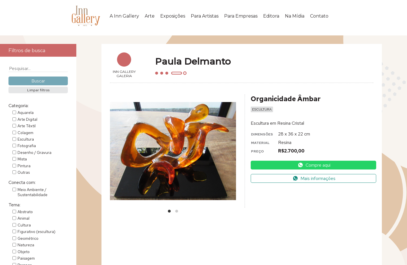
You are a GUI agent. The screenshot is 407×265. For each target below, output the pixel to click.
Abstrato (25, 211)
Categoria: (18, 106)
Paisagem (26, 258)
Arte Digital (27, 119)
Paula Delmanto (193, 61)
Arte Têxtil (27, 125)
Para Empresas (240, 16)
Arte (150, 16)
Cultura (24, 225)
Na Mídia (294, 16)
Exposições (172, 16)
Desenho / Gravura (34, 152)
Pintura (24, 165)
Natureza (26, 244)
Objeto (24, 251)
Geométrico (28, 238)
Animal (23, 218)
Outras (24, 172)
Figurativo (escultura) (36, 231)
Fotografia (27, 145)
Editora (271, 16)
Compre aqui (314, 165)
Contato (319, 16)
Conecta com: (22, 182)
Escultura (26, 139)
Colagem (25, 132)
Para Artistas (204, 16)
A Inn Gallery (124, 16)
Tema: (14, 205)
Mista (22, 159)
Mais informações (314, 178)
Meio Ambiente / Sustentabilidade (32, 192)
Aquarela (26, 112)
